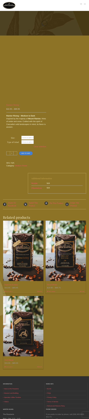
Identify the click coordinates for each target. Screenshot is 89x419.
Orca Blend (9, 360)
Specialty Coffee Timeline (12, 397)
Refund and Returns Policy (56, 406)
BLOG (49, 389)
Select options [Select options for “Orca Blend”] (9, 366)
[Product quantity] (12, 153)
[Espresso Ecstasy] (23, 251)
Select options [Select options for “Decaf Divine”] (51, 291)
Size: (13, 137)
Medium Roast (21, 166)
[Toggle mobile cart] (81, 4)
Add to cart (25, 153)
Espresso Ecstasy (11, 284)
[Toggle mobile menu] (85, 4)
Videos (6, 401)
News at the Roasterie (11, 389)
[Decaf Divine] (66, 251)
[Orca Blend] (23, 326)
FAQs (49, 393)
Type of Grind (13, 142)
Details (40, 291)
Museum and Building (11, 393)
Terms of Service (52, 401)
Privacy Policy (51, 397)
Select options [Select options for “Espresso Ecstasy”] (9, 291)
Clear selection (40, 146)
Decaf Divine (52, 284)
